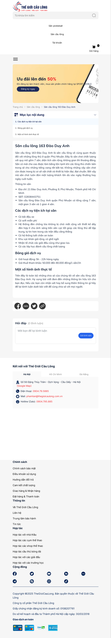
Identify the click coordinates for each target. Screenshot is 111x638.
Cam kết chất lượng (24, 485)
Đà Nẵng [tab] (84, 374)
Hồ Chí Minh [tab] (55, 374)
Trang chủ (18, 107)
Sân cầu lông (33, 107)
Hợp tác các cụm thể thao (27, 540)
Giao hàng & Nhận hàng (26, 490)
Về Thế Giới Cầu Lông (25, 507)
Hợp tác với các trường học (28, 562)
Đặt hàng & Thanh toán (26, 496)
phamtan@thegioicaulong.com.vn (44, 396)
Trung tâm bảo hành (24, 518)
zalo (25, 306)
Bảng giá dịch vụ (25, 128)
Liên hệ (17, 512)
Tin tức (17, 524)
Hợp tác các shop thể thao (28, 545)
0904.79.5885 (41, 391)
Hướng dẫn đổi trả (23, 479)
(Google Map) (24, 385)
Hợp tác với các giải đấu (26, 557)
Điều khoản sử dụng (24, 474)
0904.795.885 (44, 401)
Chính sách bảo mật (24, 468)
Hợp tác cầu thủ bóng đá (27, 551)
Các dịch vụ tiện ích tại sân (30, 121)
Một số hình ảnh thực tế (28, 134)
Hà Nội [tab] (27, 374)
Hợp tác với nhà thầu (24, 534)
